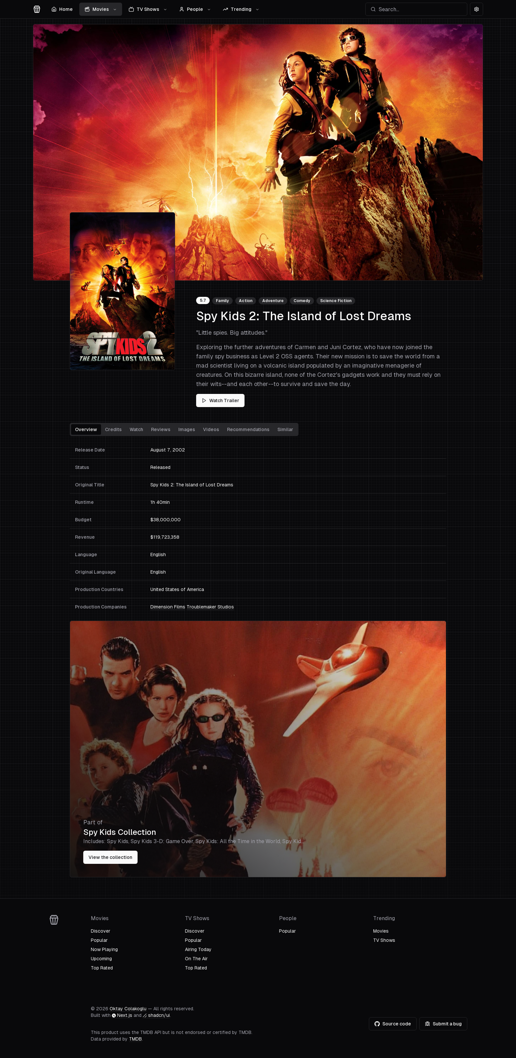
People (195, 9)
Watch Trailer (220, 400)
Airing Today (198, 949)
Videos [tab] (211, 429)
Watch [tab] (136, 429)
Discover (100, 931)
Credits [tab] (113, 429)
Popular (99, 940)
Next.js (122, 1015)
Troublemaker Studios (210, 606)
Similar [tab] (285, 429)
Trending (241, 9)
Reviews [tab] (160, 429)
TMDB (135, 1039)
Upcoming (101, 958)
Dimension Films (167, 606)
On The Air (196, 958)
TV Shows (148, 9)
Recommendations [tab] (248, 429)
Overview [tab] (86, 429)
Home (62, 9)
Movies (101, 9)
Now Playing (104, 949)
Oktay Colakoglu (128, 1008)
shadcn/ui (156, 1015)
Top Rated (102, 967)
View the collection (110, 857)
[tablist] (184, 429)
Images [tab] (186, 429)
